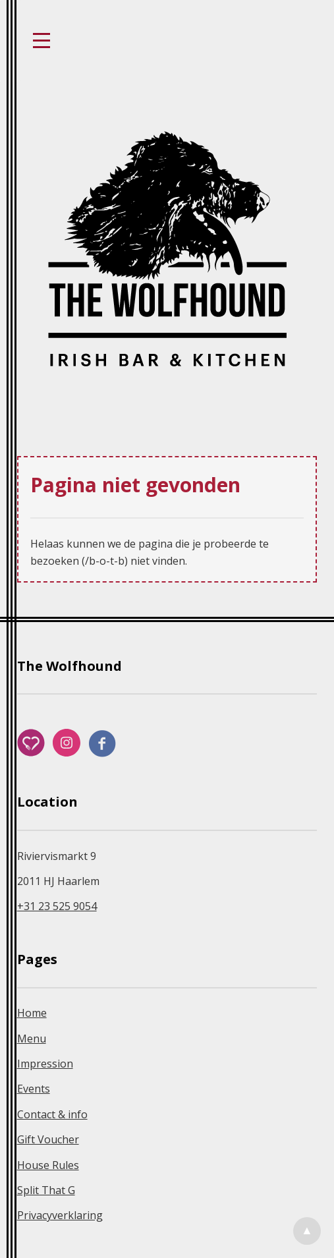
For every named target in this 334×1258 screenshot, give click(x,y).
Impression (45, 1063)
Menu (31, 1038)
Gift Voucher (48, 1139)
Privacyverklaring (60, 1215)
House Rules (48, 1165)
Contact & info (52, 1114)
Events (33, 1088)
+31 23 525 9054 (57, 906)
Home (32, 1013)
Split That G (46, 1190)
